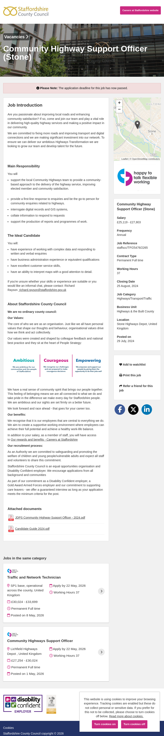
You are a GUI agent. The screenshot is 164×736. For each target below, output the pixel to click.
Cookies (8, 717)
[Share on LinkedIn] (147, 409)
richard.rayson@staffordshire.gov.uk (42, 290)
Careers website (140, 10)
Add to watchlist (132, 364)
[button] (137, 124)
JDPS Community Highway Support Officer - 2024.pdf (50, 517)
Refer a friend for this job (136, 388)
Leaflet (124, 159)
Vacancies (16, 36)
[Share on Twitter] (133, 409)
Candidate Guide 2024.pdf (32, 528)
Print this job (130, 375)
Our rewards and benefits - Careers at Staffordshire (44, 439)
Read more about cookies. (126, 716)
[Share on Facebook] (120, 409)
